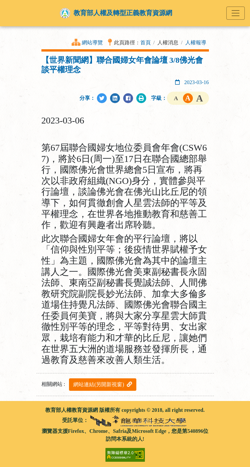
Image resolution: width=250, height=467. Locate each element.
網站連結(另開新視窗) (102, 384)
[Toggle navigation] (235, 13)
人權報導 (195, 42)
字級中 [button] (188, 98)
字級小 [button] (176, 98)
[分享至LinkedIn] (115, 98)
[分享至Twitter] (102, 98)
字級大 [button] (200, 98)
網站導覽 (92, 42)
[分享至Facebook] (128, 98)
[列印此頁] (141, 98)
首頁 (145, 42)
